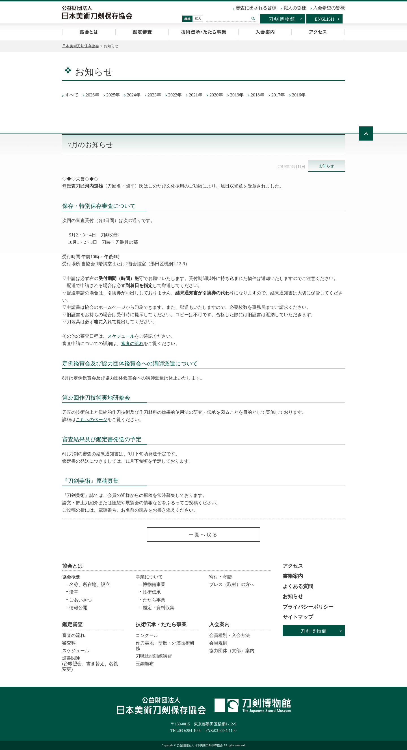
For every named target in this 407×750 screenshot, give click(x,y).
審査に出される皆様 (256, 7)
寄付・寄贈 (220, 576)
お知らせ (293, 596)
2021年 (195, 94)
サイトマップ (298, 617)
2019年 (237, 94)
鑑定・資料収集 (158, 607)
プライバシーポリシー (308, 607)
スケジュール (121, 336)
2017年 (278, 94)
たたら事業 (154, 600)
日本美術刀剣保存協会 (80, 46)
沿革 (73, 592)
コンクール (147, 635)
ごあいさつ (80, 600)
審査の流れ (132, 343)
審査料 (69, 643)
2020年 (216, 94)
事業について (149, 576)
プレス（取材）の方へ (231, 584)
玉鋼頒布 (145, 663)
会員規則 (218, 643)
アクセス (318, 31)
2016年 (299, 94)
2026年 (92, 94)
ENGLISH (324, 19)
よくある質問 (298, 586)
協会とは (88, 31)
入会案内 (264, 31)
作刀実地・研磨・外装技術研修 (165, 646)
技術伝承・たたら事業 (203, 31)
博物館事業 (154, 584)
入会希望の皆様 (329, 7)
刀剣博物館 (282, 19)
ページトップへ (366, 133)
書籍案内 (293, 576)
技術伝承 (152, 592)
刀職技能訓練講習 (154, 656)
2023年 (154, 94)
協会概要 (71, 576)
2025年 (113, 94)
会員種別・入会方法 (229, 635)
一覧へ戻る (203, 534)
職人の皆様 (294, 7)
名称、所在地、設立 (89, 584)
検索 (253, 18)
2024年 (133, 94)
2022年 (175, 94)
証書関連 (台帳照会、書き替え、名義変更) (90, 662)
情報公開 (78, 607)
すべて (72, 94)
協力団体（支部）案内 (231, 650)
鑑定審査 (141, 31)
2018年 (257, 94)
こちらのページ (91, 419)
